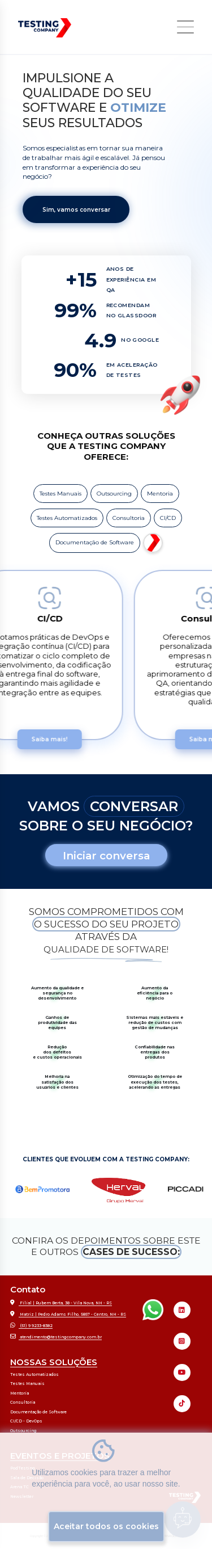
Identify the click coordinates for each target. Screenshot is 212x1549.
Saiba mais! (56, 739)
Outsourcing (114, 493)
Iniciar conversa (106, 855)
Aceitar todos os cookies (106, 1526)
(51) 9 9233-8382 (31, 1325)
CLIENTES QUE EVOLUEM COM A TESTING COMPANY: (106, 1159)
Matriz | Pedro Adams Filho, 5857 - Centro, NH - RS (68, 1314)
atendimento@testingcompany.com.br (56, 1336)
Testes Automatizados (67, 518)
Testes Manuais (60, 493)
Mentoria (160, 493)
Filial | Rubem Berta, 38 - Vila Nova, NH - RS (61, 1302)
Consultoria (129, 518)
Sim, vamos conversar (76, 209)
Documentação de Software (94, 542)
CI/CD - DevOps (26, 1421)
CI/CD (168, 518)
